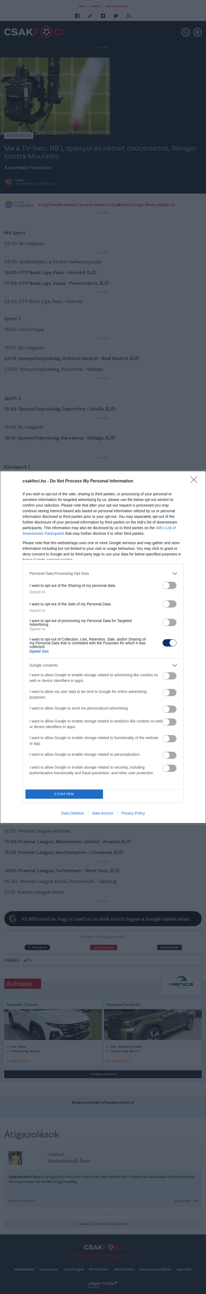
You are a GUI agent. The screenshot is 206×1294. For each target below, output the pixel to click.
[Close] (195, 481)
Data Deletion (72, 813)
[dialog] (103, 647)
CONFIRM (64, 794)
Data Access (102, 813)
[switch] (169, 585)
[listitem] (103, 573)
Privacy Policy (133, 813)
